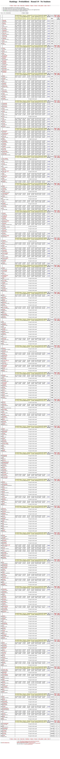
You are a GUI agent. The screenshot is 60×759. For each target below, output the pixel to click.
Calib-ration (58, 16)
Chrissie (4, 380)
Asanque (4, 472)
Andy (4, 93)
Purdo (4, 637)
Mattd (4, 450)
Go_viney (4, 280)
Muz (3, 178)
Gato (3, 255)
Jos (3, 343)
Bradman (4, 596)
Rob (3, 53)
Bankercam (5, 623)
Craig (4, 163)
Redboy (4, 247)
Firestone (4, 440)
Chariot (4, 375)
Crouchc (4, 228)
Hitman (4, 574)
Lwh (3, 550)
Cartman (4, 148)
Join (18, 5)
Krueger (4, 297)
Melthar (4, 513)
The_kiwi (4, 33)
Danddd (4, 146)
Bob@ (4, 299)
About (15, 5)
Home (12, 5)
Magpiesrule (5, 564)
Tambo (4, 433)
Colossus (4, 205)
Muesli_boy (5, 176)
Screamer (4, 469)
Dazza (4, 481)
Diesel (4, 48)
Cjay (3, 340)
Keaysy (4, 401)
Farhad (4, 414)
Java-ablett (5, 409)
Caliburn (4, 557)
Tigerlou (4, 511)
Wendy (4, 353)
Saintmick (5, 591)
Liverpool (4, 65)
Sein (3, 377)
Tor (3, 525)
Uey (3, 625)
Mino (4, 503)
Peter (4, 40)
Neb (3, 277)
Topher (4, 225)
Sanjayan (4, 362)
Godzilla (4, 260)
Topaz (4, 535)
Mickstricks (5, 85)
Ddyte (4, 530)
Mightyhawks (5, 606)
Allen (4, 489)
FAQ (49, 5)
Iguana (4, 168)
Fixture (35, 5)
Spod (4, 496)
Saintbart (4, 143)
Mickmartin (5, 131)
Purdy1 (4, 243)
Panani (4, 191)
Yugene (4, 498)
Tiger (4, 571)
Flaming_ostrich (6, 235)
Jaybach (4, 350)
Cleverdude (5, 608)
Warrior (4, 348)
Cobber (4, 328)
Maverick (4, 404)
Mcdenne (4, 223)
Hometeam (5, 365)
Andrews (4, 464)
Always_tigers (5, 443)
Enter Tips (22, 5)
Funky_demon (5, 258)
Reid (3, 311)
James (4, 438)
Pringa (4, 387)
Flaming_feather (6, 220)
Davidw (4, 213)
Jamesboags (5, 151)
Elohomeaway (5, 275)
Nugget (4, 203)
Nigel (4, 594)
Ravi (3, 406)
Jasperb (4, 618)
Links (45, 5)
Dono (4, 419)
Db (3, 457)
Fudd (4, 267)
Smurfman (5, 250)
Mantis (4, 423)
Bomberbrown (5, 133)
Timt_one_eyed (6, 171)
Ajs (3, 113)
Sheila (4, 262)
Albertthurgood (5, 193)
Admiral (4, 385)
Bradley (4, 181)
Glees (4, 428)
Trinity (4, 304)
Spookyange (5, 484)
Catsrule (4, 289)
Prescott (4, 508)
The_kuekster (5, 158)
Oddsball (4, 38)
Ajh (3, 118)
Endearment (5, 431)
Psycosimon (5, 567)
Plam (4, 632)
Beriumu (4, 598)
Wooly (4, 467)
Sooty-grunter (5, 253)
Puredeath (4, 542)
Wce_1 (4, 285)
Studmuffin (5, 103)
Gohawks (4, 63)
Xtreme (4, 628)
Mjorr (4, 370)
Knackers (4, 554)
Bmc (3, 173)
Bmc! (4, 501)
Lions (4, 394)
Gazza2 (4, 78)
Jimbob (4, 603)
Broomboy (5, 68)
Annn (4, 195)
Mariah (4, 518)
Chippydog (5, 455)
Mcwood (4, 338)
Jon (3, 326)
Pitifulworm (5, 355)
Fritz (3, 80)
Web (3, 520)
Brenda (4, 331)
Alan (3, 294)
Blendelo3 (5, 70)
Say (3, 562)
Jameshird (5, 153)
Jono (3, 486)
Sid (3, 447)
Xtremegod (5, 270)
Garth (4, 515)
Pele (3, 161)
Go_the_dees (5, 476)
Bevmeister (5, 105)
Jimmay (4, 240)
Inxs (3, 581)
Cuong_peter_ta (6, 360)
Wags (4, 392)
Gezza (4, 123)
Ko (3, 321)
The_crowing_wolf (6, 544)
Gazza (4, 367)
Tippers (31, 5)
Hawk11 (4, 58)
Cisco (4, 389)
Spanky (4, 98)
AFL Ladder (40, 5)
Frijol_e (4, 460)
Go (3, 208)
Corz (3, 116)
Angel (4, 397)
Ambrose (4, 188)
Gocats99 (4, 552)
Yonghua (4, 601)
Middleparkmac (6, 462)
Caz (3, 25)
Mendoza (4, 83)
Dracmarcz (5, 90)
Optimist (4, 218)
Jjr (3, 620)
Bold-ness (55, 16)
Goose (4, 547)
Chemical (4, 611)
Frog (3, 493)
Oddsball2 (5, 30)
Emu (3, 272)
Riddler (4, 584)
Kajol (4, 491)
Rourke (4, 126)
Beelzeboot (5, 35)
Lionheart (4, 358)
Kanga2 (4, 316)
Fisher (4, 75)
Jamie (4, 111)
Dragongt (4, 230)
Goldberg (4, 635)
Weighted (4, 60)
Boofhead (4, 416)
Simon (4, 616)
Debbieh (4, 324)
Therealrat (5, 589)
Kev (3, 445)
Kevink (4, 96)
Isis (3, 523)
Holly (4, 186)
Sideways (4, 302)
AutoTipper (4, 56)
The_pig (4, 136)
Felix (4, 138)
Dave (4, 50)
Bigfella (4, 23)
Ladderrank (5, 215)
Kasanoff (4, 540)
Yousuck (4, 421)
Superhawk (5, 314)
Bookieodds (5, 55)
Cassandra (5, 474)
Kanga (4, 309)
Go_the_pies (5, 307)
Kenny (4, 120)
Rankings (27, 5)
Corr (3, 200)
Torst (4, 108)
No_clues (4, 28)
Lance (4, 630)
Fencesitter (5, 382)
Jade (3, 411)
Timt (3, 43)
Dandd (4, 282)
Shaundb (4, 20)
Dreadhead (5, 141)
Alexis (4, 569)
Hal (3, 528)
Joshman (4, 576)
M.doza (4, 233)
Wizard (4, 579)
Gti (3, 435)
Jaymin (4, 287)
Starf (3, 245)
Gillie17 (4, 333)
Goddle (4, 537)
